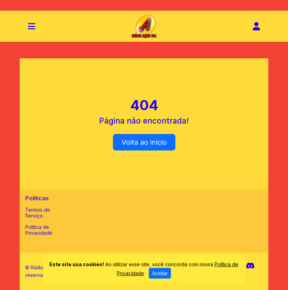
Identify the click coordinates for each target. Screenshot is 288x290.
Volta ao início (144, 142)
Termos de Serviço (37, 213)
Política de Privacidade (38, 230)
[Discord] (250, 266)
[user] (256, 26)
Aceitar (160, 273)
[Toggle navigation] (31, 26)
